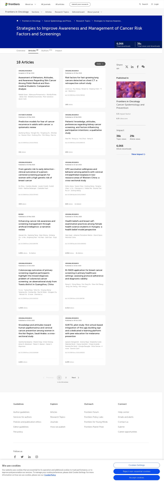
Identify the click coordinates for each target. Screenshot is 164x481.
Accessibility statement (108, 474)
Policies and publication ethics (27, 422)
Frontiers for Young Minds (96, 422)
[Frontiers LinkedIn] (29, 456)
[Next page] (75, 377)
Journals (54, 422)
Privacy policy (66, 474)
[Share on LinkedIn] (132, 66)
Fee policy (18, 431)
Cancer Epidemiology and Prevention (58, 21)
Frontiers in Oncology (31, 21)
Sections (35, 12)
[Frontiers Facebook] (14, 456)
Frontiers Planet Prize (94, 427)
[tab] (20, 50)
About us (29, 4)
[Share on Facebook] (137, 66)
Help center (123, 412)
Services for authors (22, 417)
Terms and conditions (85, 474)
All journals (45, 4)
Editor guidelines (21, 427)
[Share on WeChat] (143, 66)
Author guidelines (21, 412)
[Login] (155, 4)
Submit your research (80, 4)
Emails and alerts (125, 417)
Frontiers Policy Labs (93, 417)
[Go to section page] (131, 99)
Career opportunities (127, 431)
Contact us (123, 422)
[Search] (143, 4)
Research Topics (62, 12)
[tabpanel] (80, 222)
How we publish (57, 427)
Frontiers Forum (91, 412)
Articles (48, 12)
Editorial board (78, 12)
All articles (60, 4)
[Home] (17, 21)
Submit (121, 427)
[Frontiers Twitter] (22, 456)
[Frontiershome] (12, 4)
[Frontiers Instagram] (36, 456)
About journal (93, 12)
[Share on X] (126, 66)
